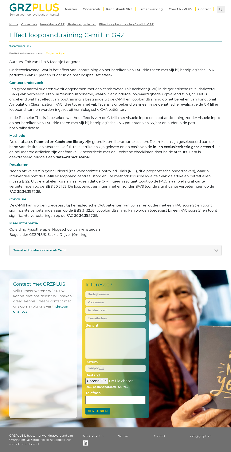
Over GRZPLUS (180, 9)
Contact (204, 9)
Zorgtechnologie (55, 53)
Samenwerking (151, 9)
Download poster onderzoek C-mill (40, 250)
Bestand (92, 375)
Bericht (91, 325)
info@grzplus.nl (201, 436)
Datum (91, 362)
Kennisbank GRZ (119, 9)
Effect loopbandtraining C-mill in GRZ (126, 24)
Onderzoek (91, 9)
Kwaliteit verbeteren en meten (26, 53)
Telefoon (93, 393)
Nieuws (71, 9)
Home (13, 24)
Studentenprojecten (81, 24)
